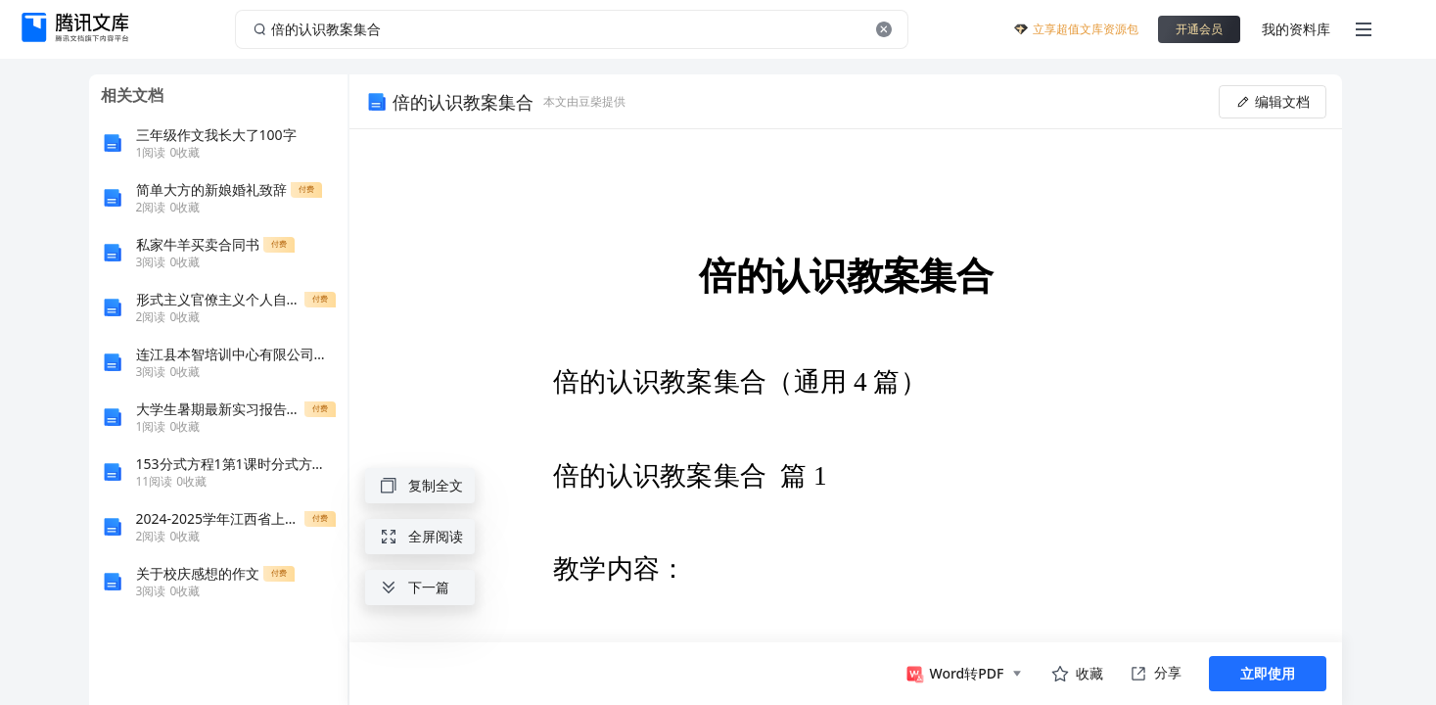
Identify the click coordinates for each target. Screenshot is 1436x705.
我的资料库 (1296, 29)
